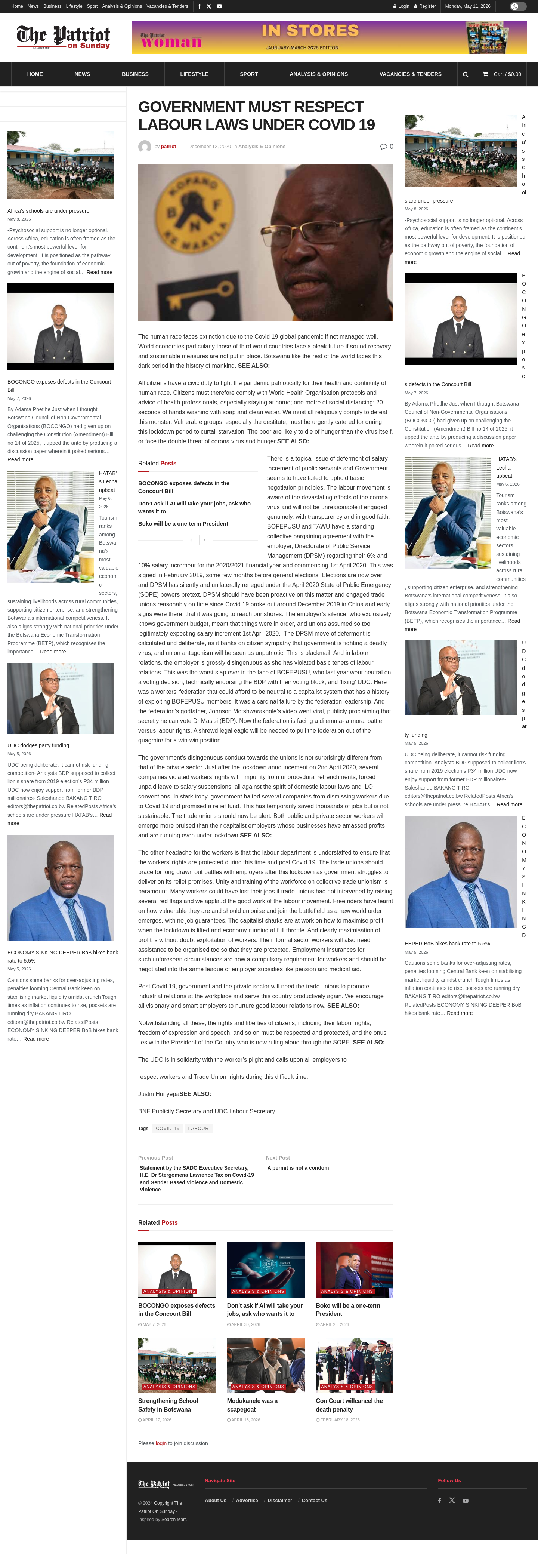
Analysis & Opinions (122, 6)
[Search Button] (466, 74)
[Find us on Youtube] (466, 1515)
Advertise (247, 1515)
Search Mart (173, 1534)
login (161, 1458)
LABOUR (198, 1128)
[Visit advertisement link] (329, 37)
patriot (168, 146)
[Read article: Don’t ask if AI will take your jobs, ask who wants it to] (266, 1285)
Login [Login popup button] (401, 6)
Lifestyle (74, 6)
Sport (92, 6)
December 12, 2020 (209, 146)
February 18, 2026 (338, 1434)
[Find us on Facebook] (440, 1515)
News (33, 6)
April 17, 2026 (154, 1434)
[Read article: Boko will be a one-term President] (355, 1285)
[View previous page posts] (191, 540)
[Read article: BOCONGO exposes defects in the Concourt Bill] (177, 1285)
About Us (215, 1515)
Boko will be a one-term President (183, 523)
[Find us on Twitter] (452, 1515)
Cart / (507, 74)
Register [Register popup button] (425, 6)
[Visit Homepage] (63, 37)
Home (17, 6)
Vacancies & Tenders (167, 6)
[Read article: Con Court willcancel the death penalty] (355, 1380)
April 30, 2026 (243, 1338)
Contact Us (315, 1515)
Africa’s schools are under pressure (48, 211)
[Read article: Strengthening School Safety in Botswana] (177, 1380)
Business (52, 6)
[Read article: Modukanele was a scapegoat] (266, 1380)
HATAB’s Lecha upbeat (108, 481)
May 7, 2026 (152, 1338)
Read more (99, 272)
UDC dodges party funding (38, 745)
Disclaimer (280, 1515)
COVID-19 (167, 1128)
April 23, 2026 (332, 1338)
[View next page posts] (204, 540)
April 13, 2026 (243, 1434)
